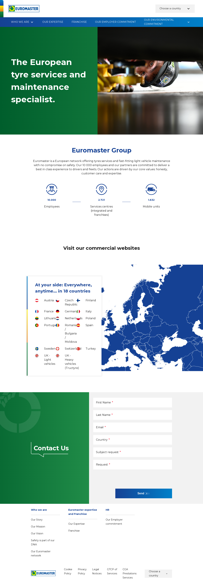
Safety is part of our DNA (42, 542)
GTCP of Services (112, 571)
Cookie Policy (68, 571)
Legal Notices (97, 571)
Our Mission (38, 526)
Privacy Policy (82, 571)
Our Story (37, 519)
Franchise (79, 21)
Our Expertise (52, 21)
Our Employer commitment (115, 21)
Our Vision (37, 533)
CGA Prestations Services (129, 573)
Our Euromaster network (40, 553)
